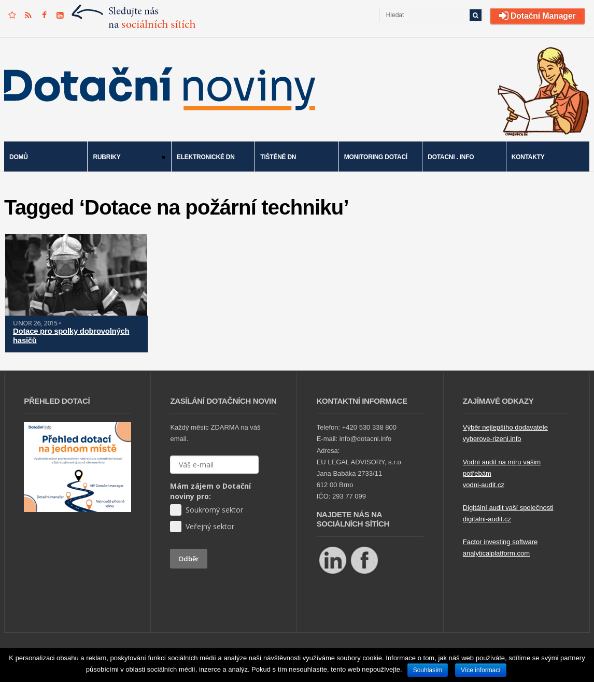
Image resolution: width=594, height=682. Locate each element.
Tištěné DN (278, 157)
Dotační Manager (537, 15)
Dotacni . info (451, 157)
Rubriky (126, 157)
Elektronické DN (206, 157)
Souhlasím (428, 670)
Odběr (188, 558)
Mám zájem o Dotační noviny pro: (210, 491)
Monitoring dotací (375, 157)
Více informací (481, 670)
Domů (18, 157)
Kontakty (528, 157)
